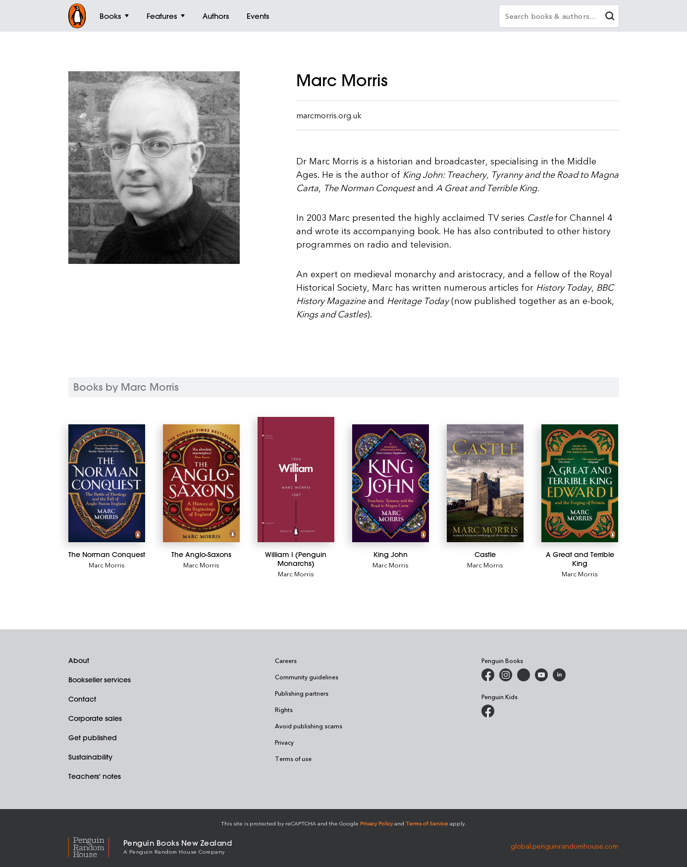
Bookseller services (99, 679)
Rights (284, 709)
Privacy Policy (376, 823)
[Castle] (485, 483)
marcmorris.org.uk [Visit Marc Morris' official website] (329, 115)
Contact (82, 699)
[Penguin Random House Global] (95, 846)
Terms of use (293, 758)
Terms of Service (427, 823)
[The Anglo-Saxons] (201, 483)
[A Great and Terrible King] (579, 483)
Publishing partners (301, 693)
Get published (92, 737)
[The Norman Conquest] (106, 483)
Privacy (284, 742)
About (78, 660)
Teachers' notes (94, 776)
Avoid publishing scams (308, 725)
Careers (286, 660)
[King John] (390, 483)
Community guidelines (306, 676)
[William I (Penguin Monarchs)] (296, 479)
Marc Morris (107, 564)
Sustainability (90, 757)
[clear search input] (609, 17)
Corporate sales (95, 718)
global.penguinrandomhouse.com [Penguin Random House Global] (564, 846)
